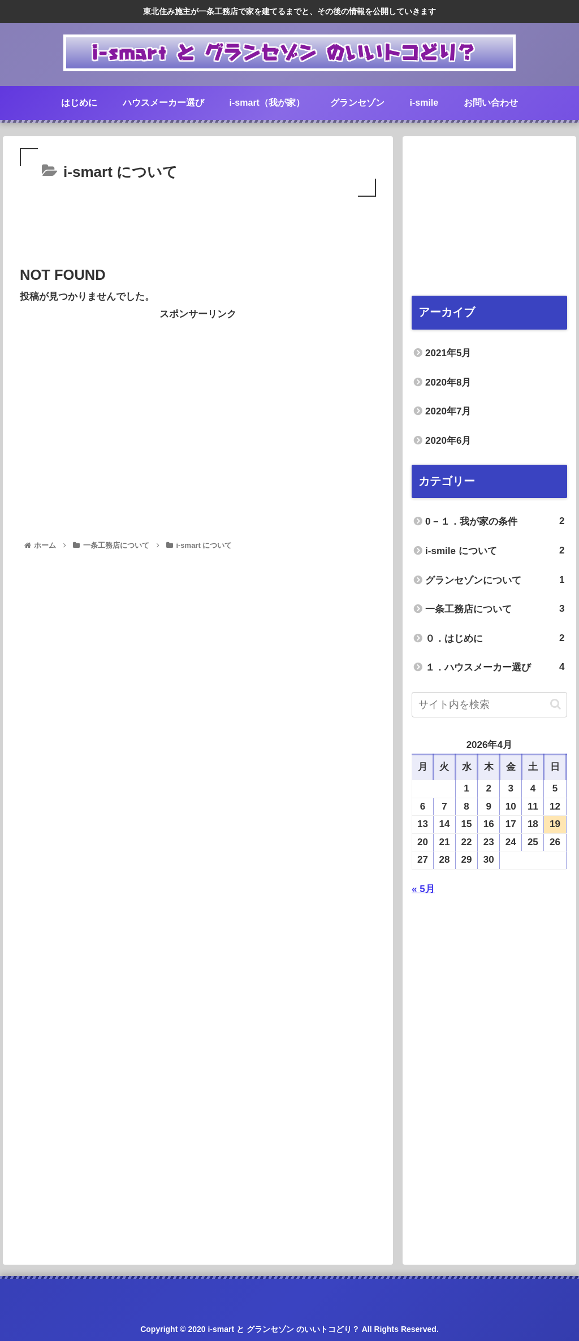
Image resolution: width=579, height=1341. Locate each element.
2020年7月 (448, 411)
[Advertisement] (198, 233)
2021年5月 (448, 353)
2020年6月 (448, 440)
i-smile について (494, 551)
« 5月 (423, 889)
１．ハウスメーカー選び (494, 667)
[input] (489, 704)
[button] (555, 704)
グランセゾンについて (494, 580)
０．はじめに (494, 638)
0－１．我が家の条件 (494, 521)
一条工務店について (494, 609)
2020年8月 (448, 382)
